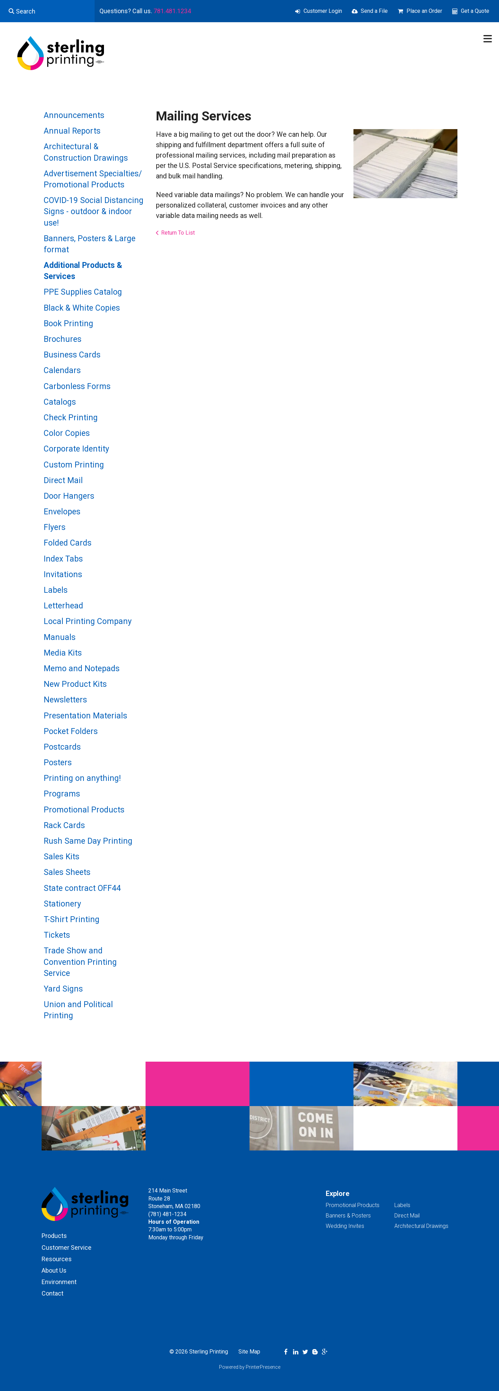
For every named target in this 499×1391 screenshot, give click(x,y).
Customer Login (323, 11)
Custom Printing (74, 465)
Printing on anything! (82, 778)
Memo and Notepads (82, 668)
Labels (56, 590)
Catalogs (60, 402)
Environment (59, 1281)
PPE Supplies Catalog (83, 292)
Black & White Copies (82, 308)
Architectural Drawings (421, 1226)
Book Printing (68, 323)
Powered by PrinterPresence (249, 1367)
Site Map (249, 1351)
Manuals (60, 637)
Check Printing (71, 417)
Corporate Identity (76, 449)
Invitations (63, 574)
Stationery (62, 904)
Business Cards (72, 355)
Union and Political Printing (78, 1010)
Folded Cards (67, 543)
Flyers (54, 527)
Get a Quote (475, 11)
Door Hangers (69, 496)
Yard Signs (63, 989)
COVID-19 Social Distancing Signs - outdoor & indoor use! (93, 211)
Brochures (62, 339)
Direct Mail (63, 480)
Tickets (57, 935)
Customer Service (66, 1247)
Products (54, 1235)
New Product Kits (75, 684)
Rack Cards (64, 825)
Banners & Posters (348, 1215)
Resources (57, 1259)
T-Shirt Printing (71, 919)
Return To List (178, 232)
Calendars (62, 370)
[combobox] (47, 11)
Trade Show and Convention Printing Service (80, 962)
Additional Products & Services (83, 271)
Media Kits (63, 653)
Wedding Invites (345, 1226)
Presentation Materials (85, 715)
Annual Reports (72, 131)
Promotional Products (84, 810)
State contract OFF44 (82, 888)
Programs (62, 794)
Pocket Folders (71, 731)
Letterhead (63, 605)
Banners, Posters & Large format (89, 244)
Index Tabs (63, 559)
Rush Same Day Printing (88, 841)
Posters (58, 762)
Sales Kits (61, 856)
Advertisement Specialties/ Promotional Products (93, 179)
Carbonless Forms (77, 386)
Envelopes (62, 511)
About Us (54, 1270)
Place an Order (424, 11)
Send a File (374, 11)
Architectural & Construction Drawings (86, 152)
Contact (52, 1293)
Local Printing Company (88, 621)
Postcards (62, 747)
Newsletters (65, 700)
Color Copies (67, 433)
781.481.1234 (172, 11)
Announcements (74, 115)
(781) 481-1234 (167, 1214)
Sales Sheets (67, 872)
